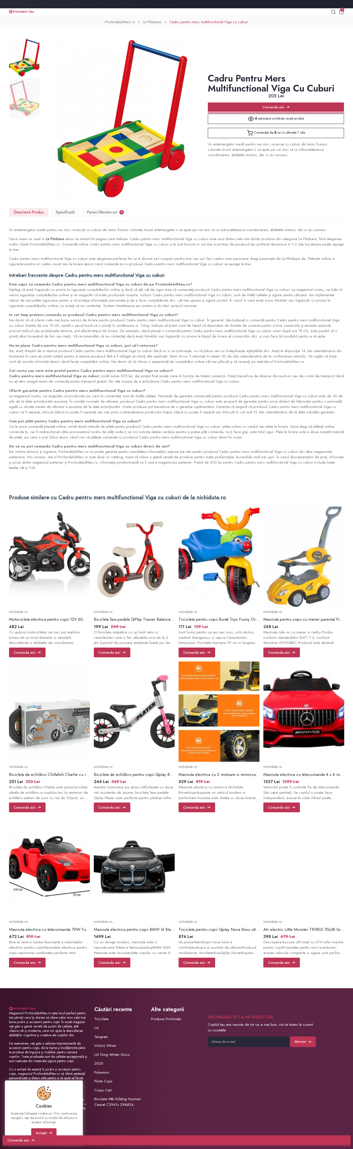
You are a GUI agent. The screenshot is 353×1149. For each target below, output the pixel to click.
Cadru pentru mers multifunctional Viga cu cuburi (208, 22)
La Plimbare (152, 22)
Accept (44, 1132)
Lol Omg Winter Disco (112, 1054)
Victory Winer (105, 1045)
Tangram (101, 1036)
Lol (96, 1027)
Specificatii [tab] (65, 212)
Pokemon (101, 1072)
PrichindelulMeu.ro (120, 22)
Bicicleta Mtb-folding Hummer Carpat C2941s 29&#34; (117, 1101)
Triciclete (101, 1019)
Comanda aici (275, 107)
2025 (98, 1063)
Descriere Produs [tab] (29, 212)
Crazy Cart (103, 1090)
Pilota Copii (103, 1081)
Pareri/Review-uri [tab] (105, 212)
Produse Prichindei (166, 1019)
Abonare (303, 1041)
